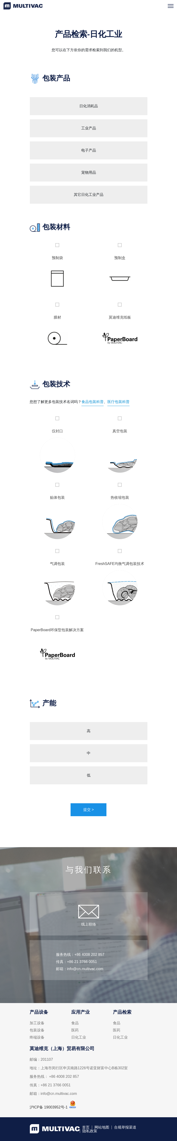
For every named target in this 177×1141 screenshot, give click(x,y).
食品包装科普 (92, 402)
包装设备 (37, 1030)
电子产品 (88, 150)
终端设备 (37, 1037)
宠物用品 (88, 172)
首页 (86, 1127)
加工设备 (37, 1023)
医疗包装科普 (118, 402)
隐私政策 (89, 1131)
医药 (75, 1030)
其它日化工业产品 (88, 195)
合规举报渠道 (125, 1127)
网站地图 (101, 1127)
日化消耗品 (88, 106)
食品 (75, 1023)
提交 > (88, 810)
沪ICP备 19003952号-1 (49, 1107)
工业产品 (88, 128)
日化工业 (78, 1037)
